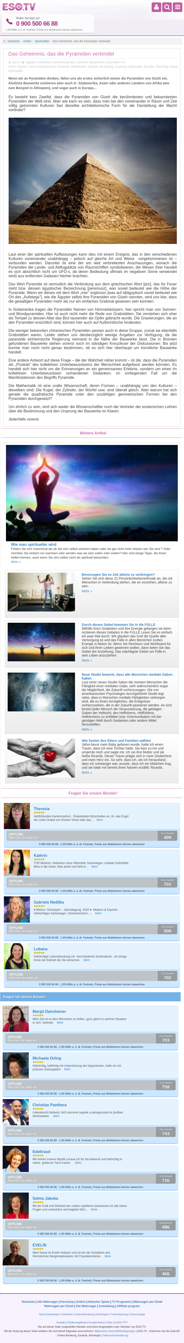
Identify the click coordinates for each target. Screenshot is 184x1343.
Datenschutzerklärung (115, 1335)
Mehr (100, 820)
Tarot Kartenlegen (49, 1314)
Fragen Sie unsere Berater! (24, 997)
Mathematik (78, 66)
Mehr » (16, 562)
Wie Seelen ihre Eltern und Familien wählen (116, 741)
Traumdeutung (119, 1314)
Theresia (42, 809)
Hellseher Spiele (98, 1301)
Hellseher (67, 1314)
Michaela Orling (47, 1058)
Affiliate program (128, 1306)
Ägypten (30, 62)
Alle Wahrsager (47, 1301)
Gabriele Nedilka (49, 902)
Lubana (40, 949)
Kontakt (61, 1322)
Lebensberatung (84, 1314)
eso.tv (16, 62)
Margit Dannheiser (49, 1011)
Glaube (22, 66)
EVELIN (39, 1245)
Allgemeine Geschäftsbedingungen (114, 1330)
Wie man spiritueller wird (33, 544)
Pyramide (63, 66)
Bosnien (149, 66)
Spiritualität (42, 41)
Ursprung (121, 66)
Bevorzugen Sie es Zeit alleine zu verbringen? (118, 574)
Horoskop (67, 1301)
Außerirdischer (46, 66)
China (32, 66)
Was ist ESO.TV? (117, 1322)
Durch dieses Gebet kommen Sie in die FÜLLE (118, 624)
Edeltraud (41, 1152)
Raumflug (162, 66)
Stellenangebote (77, 1322)
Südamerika (96, 62)
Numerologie (137, 1314)
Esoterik (92, 66)
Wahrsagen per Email (147, 1301)
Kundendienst (97, 1322)
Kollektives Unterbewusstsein (56, 62)
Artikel (27, 41)
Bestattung (106, 66)
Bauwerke (176, 66)
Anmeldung (107, 1306)
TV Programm (121, 1301)
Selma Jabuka (45, 1198)
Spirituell (81, 62)
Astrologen (102, 1314)
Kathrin (40, 855)
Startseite (13, 41)
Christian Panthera (50, 1105)
